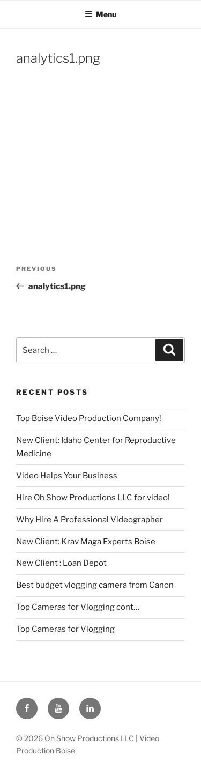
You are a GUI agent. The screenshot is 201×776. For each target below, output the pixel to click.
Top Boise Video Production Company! (88, 418)
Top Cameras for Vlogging (65, 629)
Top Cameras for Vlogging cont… (77, 607)
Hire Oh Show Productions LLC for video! (93, 497)
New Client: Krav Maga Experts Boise (85, 541)
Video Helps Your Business (66, 476)
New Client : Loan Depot (61, 563)
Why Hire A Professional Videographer (89, 519)
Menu (100, 14)
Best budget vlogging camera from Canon (95, 585)
